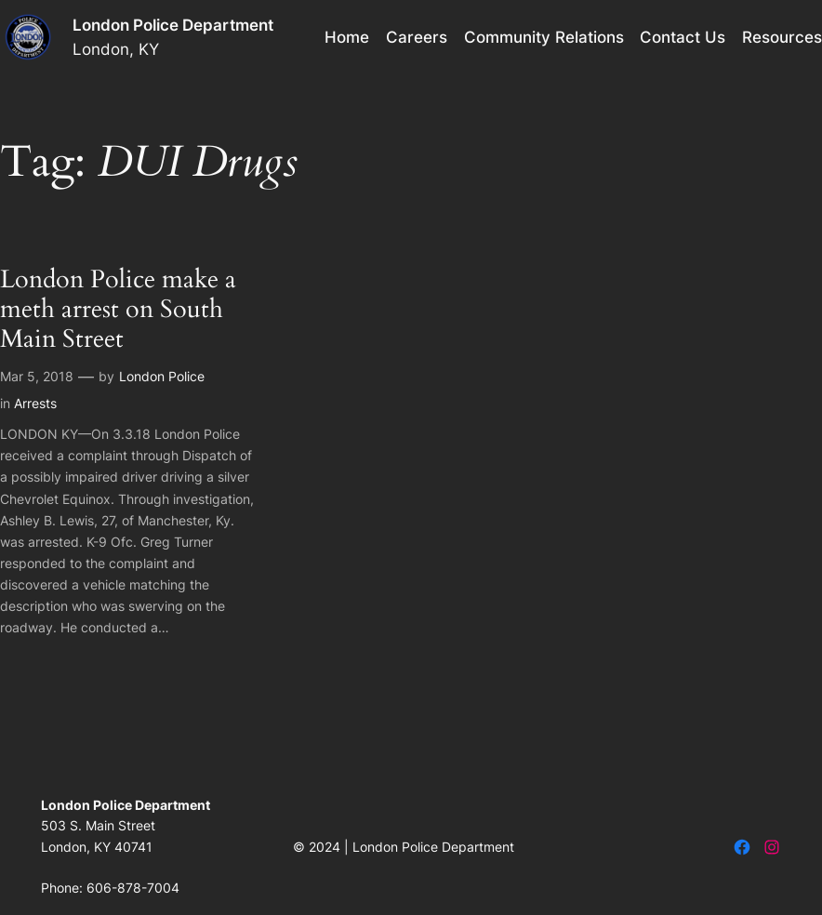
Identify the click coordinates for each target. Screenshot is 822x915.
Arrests (35, 403)
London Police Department (173, 24)
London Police (162, 376)
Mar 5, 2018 (36, 376)
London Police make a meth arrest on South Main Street (118, 310)
